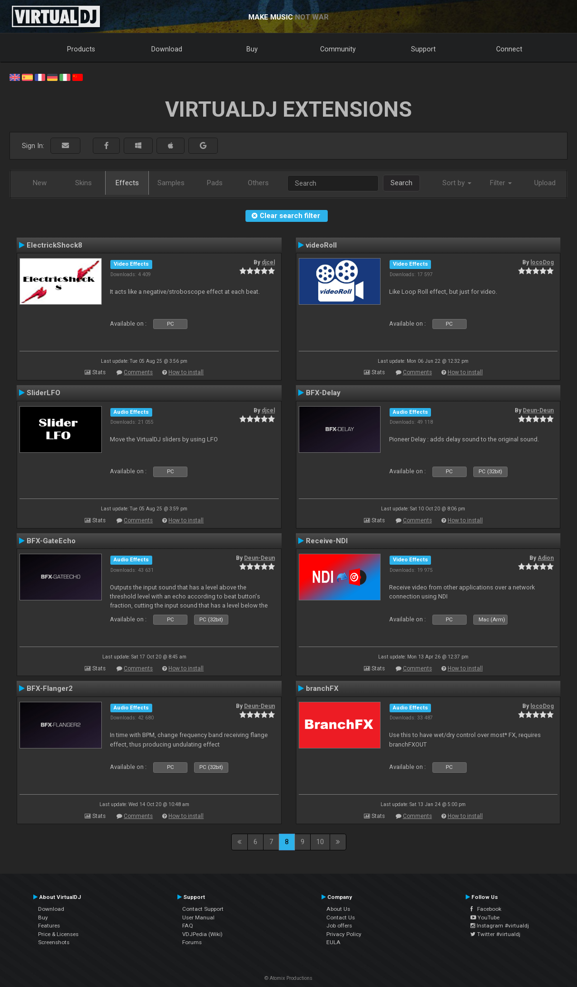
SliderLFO (43, 393)
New (40, 183)
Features (49, 925)
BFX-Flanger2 (50, 688)
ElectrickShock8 (54, 245)
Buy (252, 49)
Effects (127, 183)
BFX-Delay (323, 393)
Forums (192, 942)
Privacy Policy (344, 934)
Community (338, 49)
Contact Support (203, 909)
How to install (186, 372)
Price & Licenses (58, 934)
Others (258, 183)
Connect (509, 49)
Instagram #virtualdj (499, 925)
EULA (333, 942)
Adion (546, 558)
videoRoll (321, 245)
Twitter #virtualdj (495, 934)
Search (401, 183)
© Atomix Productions (288, 978)
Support (423, 49)
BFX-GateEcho (51, 541)
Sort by (456, 183)
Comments (138, 372)
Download (166, 49)
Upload (545, 183)
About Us (338, 909)
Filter (501, 183)
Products (81, 49)
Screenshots (53, 942)
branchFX (322, 688)
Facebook (485, 909)
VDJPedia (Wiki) (202, 934)
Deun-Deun (538, 410)
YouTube (484, 917)
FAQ (187, 925)
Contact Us (340, 917)
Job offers (339, 925)
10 (320, 841)
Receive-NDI (327, 541)
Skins (83, 183)
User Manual (198, 917)
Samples (171, 183)
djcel (268, 262)
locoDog (542, 262)
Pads (215, 183)
